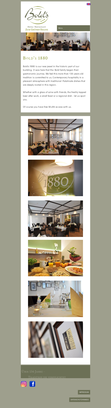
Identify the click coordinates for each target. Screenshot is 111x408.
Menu (60, 28)
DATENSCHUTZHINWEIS (80, 400)
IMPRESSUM (84, 392)
